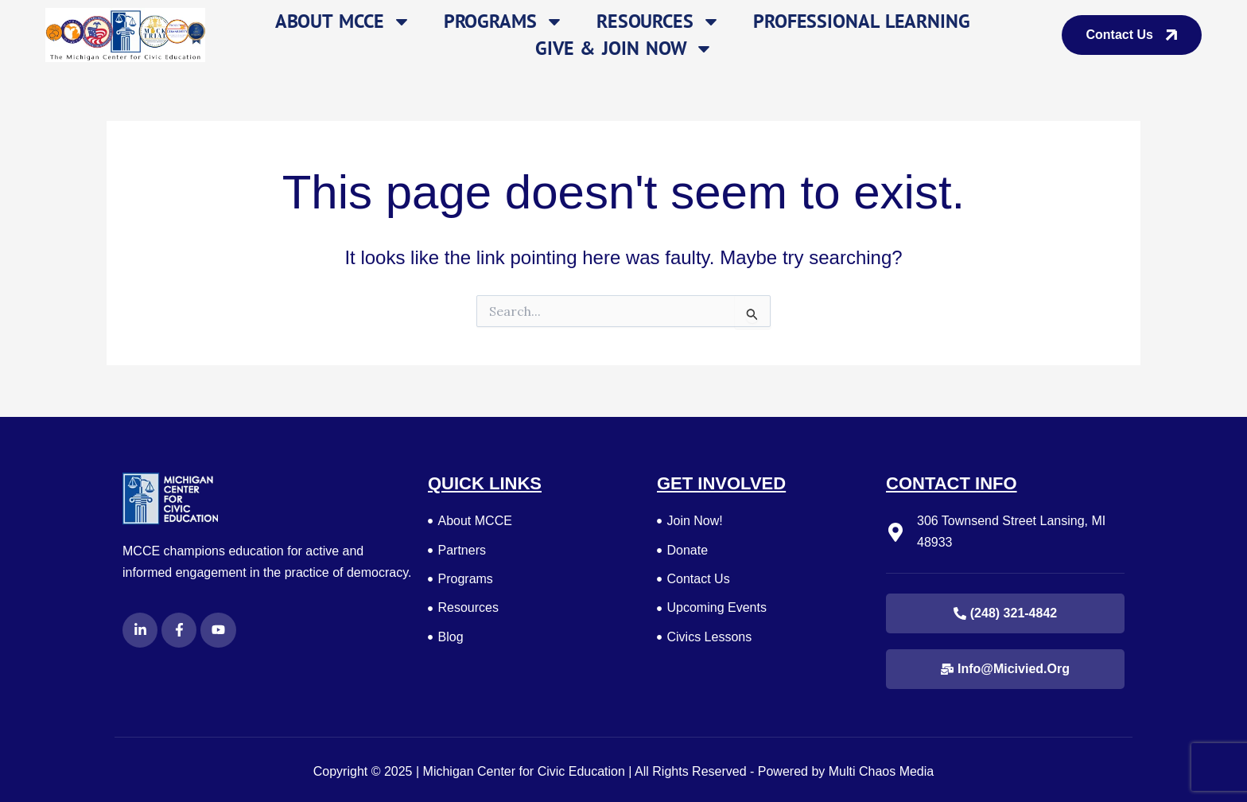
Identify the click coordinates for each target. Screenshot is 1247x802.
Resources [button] (658, 21)
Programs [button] (504, 21)
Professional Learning (861, 21)
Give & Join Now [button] (624, 48)
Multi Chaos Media (881, 771)
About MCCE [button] (343, 21)
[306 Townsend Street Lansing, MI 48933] (895, 532)
